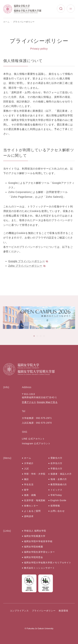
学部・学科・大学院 (34, 474)
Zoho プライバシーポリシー (25, 265)
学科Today (56, 495)
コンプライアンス (19, 610)
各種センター (31, 505)
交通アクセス (29, 402)
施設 (26, 479)
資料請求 (29, 516)
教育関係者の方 (58, 484)
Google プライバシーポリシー (26, 261)
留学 (26, 490)
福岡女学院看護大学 (34, 536)
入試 (26, 468)
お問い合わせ (57, 511)
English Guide (58, 500)
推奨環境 (63, 610)
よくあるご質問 (32, 511)
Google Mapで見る (47, 402)
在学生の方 (56, 463)
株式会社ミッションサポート (39, 568)
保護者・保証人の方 (61, 474)
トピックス (56, 490)
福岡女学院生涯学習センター (39, 552)
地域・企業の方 (58, 479)
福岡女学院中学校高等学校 (38, 541)
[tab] (34, 336)
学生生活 (29, 484)
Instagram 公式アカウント (36, 443)
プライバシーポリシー (44, 610)
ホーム (6, 22)
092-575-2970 (44, 423)
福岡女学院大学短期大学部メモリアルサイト (47, 562)
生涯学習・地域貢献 (34, 500)
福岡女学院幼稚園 (33, 546)
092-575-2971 (44, 418)
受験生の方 (56, 458)
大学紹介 (29, 463)
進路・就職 (30, 495)
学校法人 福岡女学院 (35, 531)
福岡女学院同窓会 (33, 557)
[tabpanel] (39, 317)
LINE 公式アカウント (33, 439)
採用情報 (55, 505)
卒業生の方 (56, 468)
